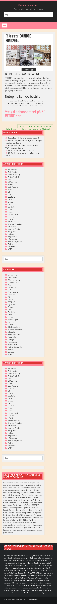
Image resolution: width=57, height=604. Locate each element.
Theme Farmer (33, 600)
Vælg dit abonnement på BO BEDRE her (25, 113)
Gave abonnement (28, 5)
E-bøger (10, 202)
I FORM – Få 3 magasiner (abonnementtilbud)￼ (35, 126)
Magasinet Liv (12, 237)
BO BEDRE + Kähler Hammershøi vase (20, 150)
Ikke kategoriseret (14, 222)
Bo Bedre (11, 184)
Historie (10, 212)
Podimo (10, 244)
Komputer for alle (14, 229)
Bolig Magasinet (13, 187)
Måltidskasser (12, 239)
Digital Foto (11, 199)
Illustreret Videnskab (15, 224)
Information (12, 227)
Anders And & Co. (14, 177)
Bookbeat (11, 189)
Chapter (10, 194)
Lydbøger (11, 234)
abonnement (12, 169)
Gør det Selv (12, 207)
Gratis (10, 209)
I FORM (10, 219)
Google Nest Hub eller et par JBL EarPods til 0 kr (24, 138)
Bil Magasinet (12, 182)
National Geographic (15, 242)
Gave (9, 204)
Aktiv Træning (12, 172)
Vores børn (11, 247)
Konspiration (12, 232)
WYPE (10, 249)
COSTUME (11, 197)
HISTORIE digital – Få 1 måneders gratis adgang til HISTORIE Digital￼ (28, 129)
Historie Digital (13, 214)
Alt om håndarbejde (14, 174)
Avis (9, 179)
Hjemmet (11, 217)
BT (9, 192)
